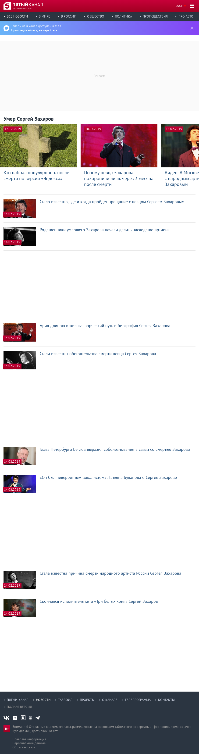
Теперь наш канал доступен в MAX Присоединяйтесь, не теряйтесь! (36, 28)
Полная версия (19, 707)
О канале (109, 700)
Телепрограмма (138, 700)
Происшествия (155, 16)
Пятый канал (17, 700)
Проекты (87, 700)
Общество (95, 16)
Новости (43, 700)
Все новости (17, 16)
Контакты (166, 700)
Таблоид (65, 700)
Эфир (179, 5)
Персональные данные (29, 743)
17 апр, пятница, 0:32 (22, 8)
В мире (44, 16)
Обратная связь (23, 747)
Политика (123, 16)
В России (68, 16)
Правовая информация (29, 739)
